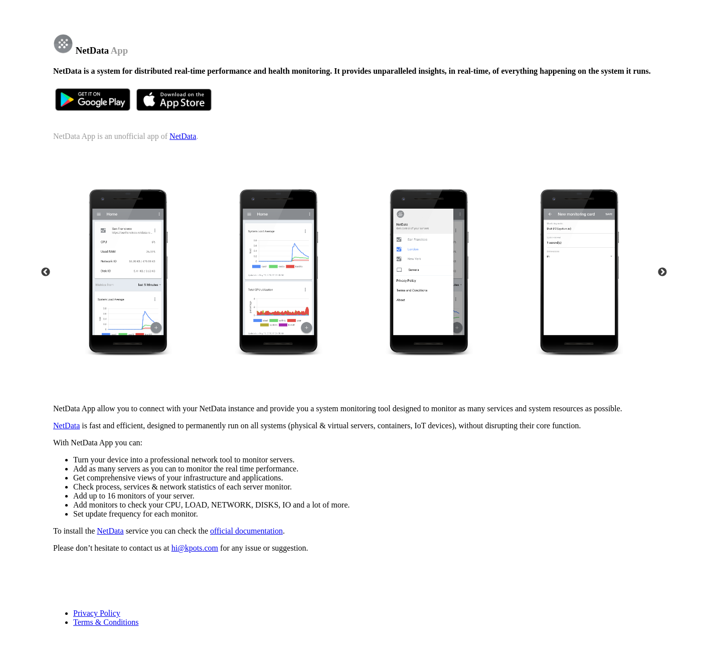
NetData (182, 136)
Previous (46, 272)
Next (662, 272)
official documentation (246, 531)
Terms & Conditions (105, 622)
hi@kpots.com (194, 548)
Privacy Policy (96, 613)
